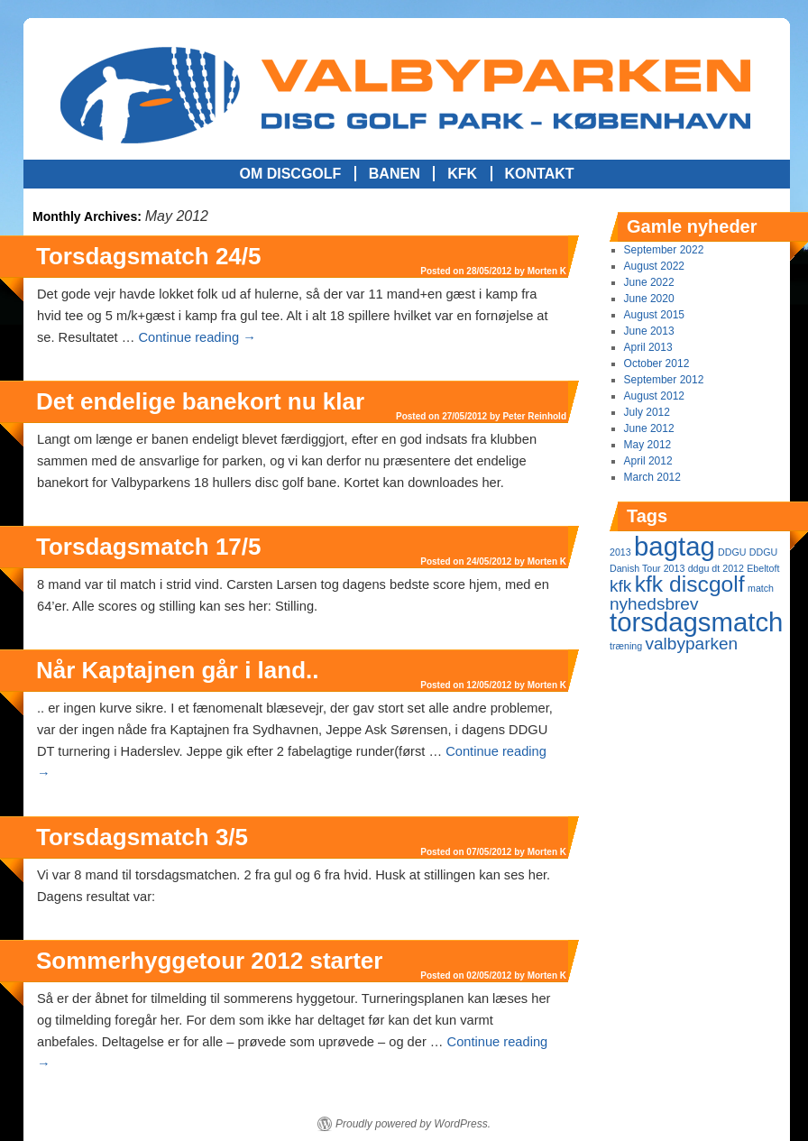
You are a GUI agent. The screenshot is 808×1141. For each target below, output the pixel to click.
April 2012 (648, 461)
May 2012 (648, 444)
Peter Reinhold (534, 416)
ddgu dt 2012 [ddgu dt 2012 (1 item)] (716, 568)
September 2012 (664, 379)
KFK (462, 173)
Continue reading (196, 337)
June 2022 (649, 282)
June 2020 (649, 298)
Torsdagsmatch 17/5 (149, 546)
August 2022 (654, 266)
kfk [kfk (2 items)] (620, 585)
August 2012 (654, 396)
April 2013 (648, 347)
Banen (394, 173)
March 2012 (652, 477)
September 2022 (664, 250)
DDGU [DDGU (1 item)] (732, 552)
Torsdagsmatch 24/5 (149, 256)
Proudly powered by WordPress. (413, 1124)
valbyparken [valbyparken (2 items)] (691, 643)
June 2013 (649, 331)
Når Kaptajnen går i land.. (177, 670)
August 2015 (654, 314)
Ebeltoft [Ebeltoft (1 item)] (763, 568)
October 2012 (657, 363)
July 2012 (647, 412)
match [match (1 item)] (761, 588)
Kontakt (539, 173)
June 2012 (649, 428)
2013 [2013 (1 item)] (620, 552)
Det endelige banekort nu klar (200, 401)
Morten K (547, 271)
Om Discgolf (290, 173)
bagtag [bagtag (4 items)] (674, 546)
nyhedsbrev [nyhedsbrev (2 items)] (654, 603)
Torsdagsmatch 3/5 (142, 837)
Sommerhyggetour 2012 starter (209, 960)
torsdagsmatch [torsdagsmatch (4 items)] (696, 622)
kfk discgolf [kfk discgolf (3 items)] (690, 584)
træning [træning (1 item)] (626, 645)
